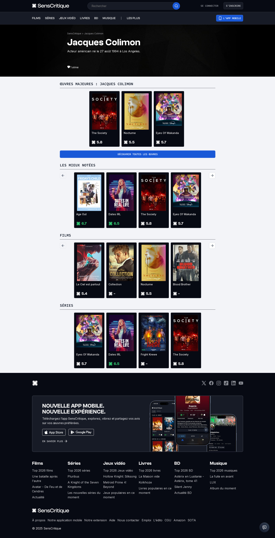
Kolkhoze (145, 482)
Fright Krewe (149, 354)
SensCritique (74, 33)
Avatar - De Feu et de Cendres (47, 489)
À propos (38, 520)
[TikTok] (226, 384)
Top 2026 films (42, 470)
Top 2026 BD (183, 470)
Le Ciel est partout (88, 284)
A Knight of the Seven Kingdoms (83, 484)
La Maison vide (149, 476)
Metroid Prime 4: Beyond (115, 484)
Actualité (38, 497)
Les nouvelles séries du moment (84, 495)
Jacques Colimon (93, 33)
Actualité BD (183, 493)
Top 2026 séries (79, 470)
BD (177, 463)
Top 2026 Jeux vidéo (118, 470)
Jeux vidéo (114, 463)
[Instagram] (218, 384)
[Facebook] (211, 384)
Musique (218, 463)
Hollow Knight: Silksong (119, 476)
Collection (115, 284)
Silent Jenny (183, 487)
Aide (112, 520)
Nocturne (130, 132)
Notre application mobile (65, 520)
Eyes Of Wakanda (167, 132)
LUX (213, 482)
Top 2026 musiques (223, 470)
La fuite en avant (221, 476)
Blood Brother (182, 284)
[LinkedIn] (233, 384)
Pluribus (73, 476)
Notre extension (95, 520)
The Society (99, 132)
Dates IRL (115, 214)
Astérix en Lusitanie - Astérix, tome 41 (189, 479)
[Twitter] (204, 384)
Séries (74, 463)
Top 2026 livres (150, 470)
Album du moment (223, 488)
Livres (145, 463)
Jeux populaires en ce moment (119, 495)
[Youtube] (241, 384)
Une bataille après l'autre (45, 479)
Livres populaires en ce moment (155, 490)
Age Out (81, 214)
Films (37, 463)
